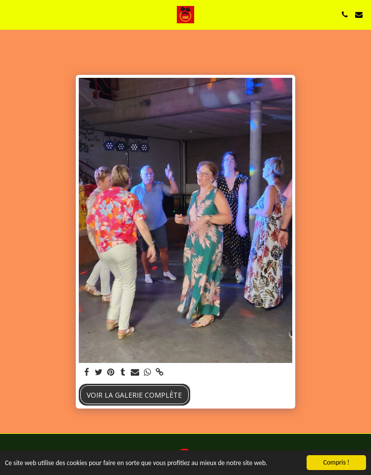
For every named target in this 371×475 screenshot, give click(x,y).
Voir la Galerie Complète (134, 395)
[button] (10, 14)
